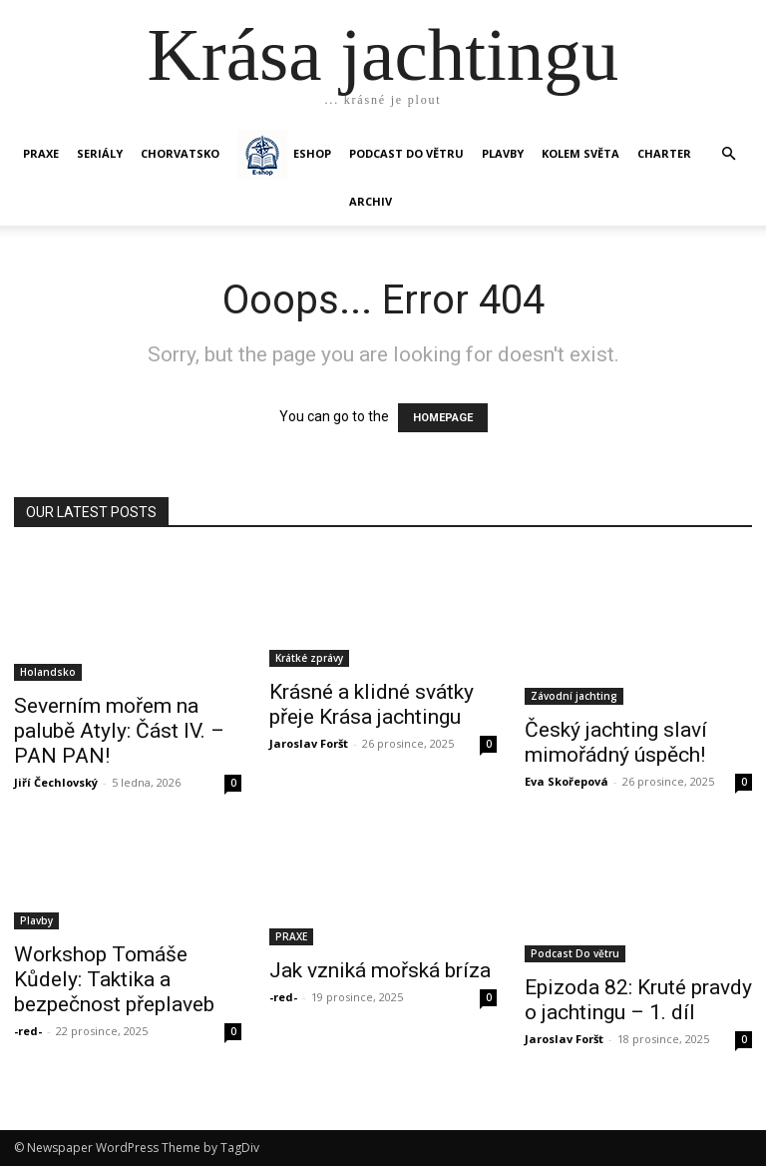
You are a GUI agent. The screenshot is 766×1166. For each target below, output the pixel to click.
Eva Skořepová (566, 781)
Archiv (370, 201)
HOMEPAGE (443, 417)
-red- (28, 1030)
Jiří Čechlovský (56, 782)
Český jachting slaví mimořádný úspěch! (616, 742)
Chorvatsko (180, 153)
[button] (728, 154)
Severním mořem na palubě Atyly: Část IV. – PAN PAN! (119, 731)
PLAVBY (503, 153)
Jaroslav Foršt (308, 743)
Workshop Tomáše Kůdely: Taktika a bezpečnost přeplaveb (114, 979)
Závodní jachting (574, 696)
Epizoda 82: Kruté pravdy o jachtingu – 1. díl (638, 999)
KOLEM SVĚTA (580, 153)
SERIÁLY (100, 153)
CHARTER (664, 153)
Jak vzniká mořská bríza (380, 970)
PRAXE (41, 153)
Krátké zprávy (309, 658)
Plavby (36, 920)
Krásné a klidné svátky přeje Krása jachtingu (371, 704)
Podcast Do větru (406, 153)
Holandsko (48, 672)
